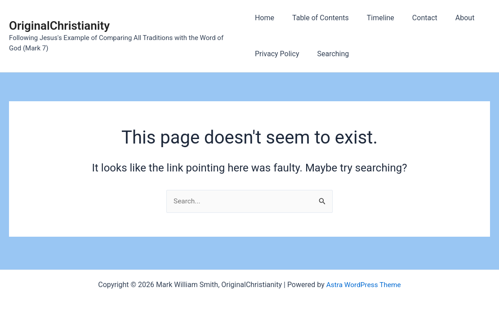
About (450, 18)
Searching (329, 54)
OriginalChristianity (59, 25)
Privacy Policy (277, 54)
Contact (414, 18)
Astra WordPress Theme (363, 284)
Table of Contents (317, 18)
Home (264, 18)
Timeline (373, 18)
